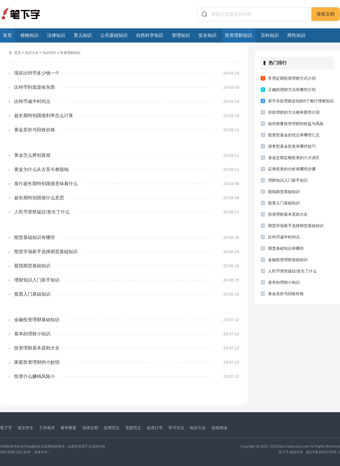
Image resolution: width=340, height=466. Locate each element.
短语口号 (155, 427)
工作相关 (47, 427)
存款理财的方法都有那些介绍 (294, 112)
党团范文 (133, 427)
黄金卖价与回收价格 (34, 129)
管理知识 (181, 35)
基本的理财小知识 (32, 333)
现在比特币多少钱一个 (37, 72)
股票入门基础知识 (32, 293)
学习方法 (176, 427)
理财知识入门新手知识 (37, 279)
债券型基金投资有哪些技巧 (292, 146)
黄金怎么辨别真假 (32, 154)
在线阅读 (219, 427)
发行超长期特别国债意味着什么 (46, 183)
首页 (7, 35)
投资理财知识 (238, 35)
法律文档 (90, 427)
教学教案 (68, 427)
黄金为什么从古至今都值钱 (41, 169)
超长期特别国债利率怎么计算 (43, 115)
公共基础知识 (114, 35)
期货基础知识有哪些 (34, 237)
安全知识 (207, 35)
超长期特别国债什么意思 (39, 197)
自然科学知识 (149, 35)
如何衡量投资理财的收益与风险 (296, 123)
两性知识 (296, 35)
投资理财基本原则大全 (37, 347)
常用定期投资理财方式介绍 (292, 78)
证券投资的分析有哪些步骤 (292, 169)
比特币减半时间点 (32, 101)
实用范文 (112, 427)
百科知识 (270, 35)
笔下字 (6, 427)
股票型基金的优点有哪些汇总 (294, 135)
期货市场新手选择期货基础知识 (46, 251)
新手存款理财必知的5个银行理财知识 (301, 101)
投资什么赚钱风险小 (34, 376)
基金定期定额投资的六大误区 (294, 157)
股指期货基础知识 (32, 265)
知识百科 (49, 53)
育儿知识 (83, 35)
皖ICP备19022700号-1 (323, 452)
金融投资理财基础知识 (37, 319)
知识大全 (32, 53)
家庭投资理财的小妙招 (37, 361)
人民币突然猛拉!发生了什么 (42, 211)
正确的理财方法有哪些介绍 (292, 89)
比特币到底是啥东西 (34, 86)
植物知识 (29, 35)
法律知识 (56, 35)
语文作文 (25, 427)
